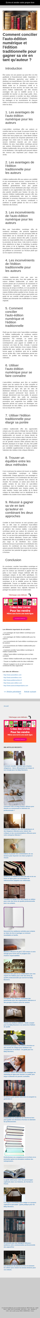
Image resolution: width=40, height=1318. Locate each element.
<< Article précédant (12, 692)
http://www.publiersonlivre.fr (13, 680)
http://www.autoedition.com (12, 675)
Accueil (6, 706)
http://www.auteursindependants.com (16, 685)
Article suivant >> (27, 693)
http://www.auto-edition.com (13, 683)
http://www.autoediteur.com (13, 677)
